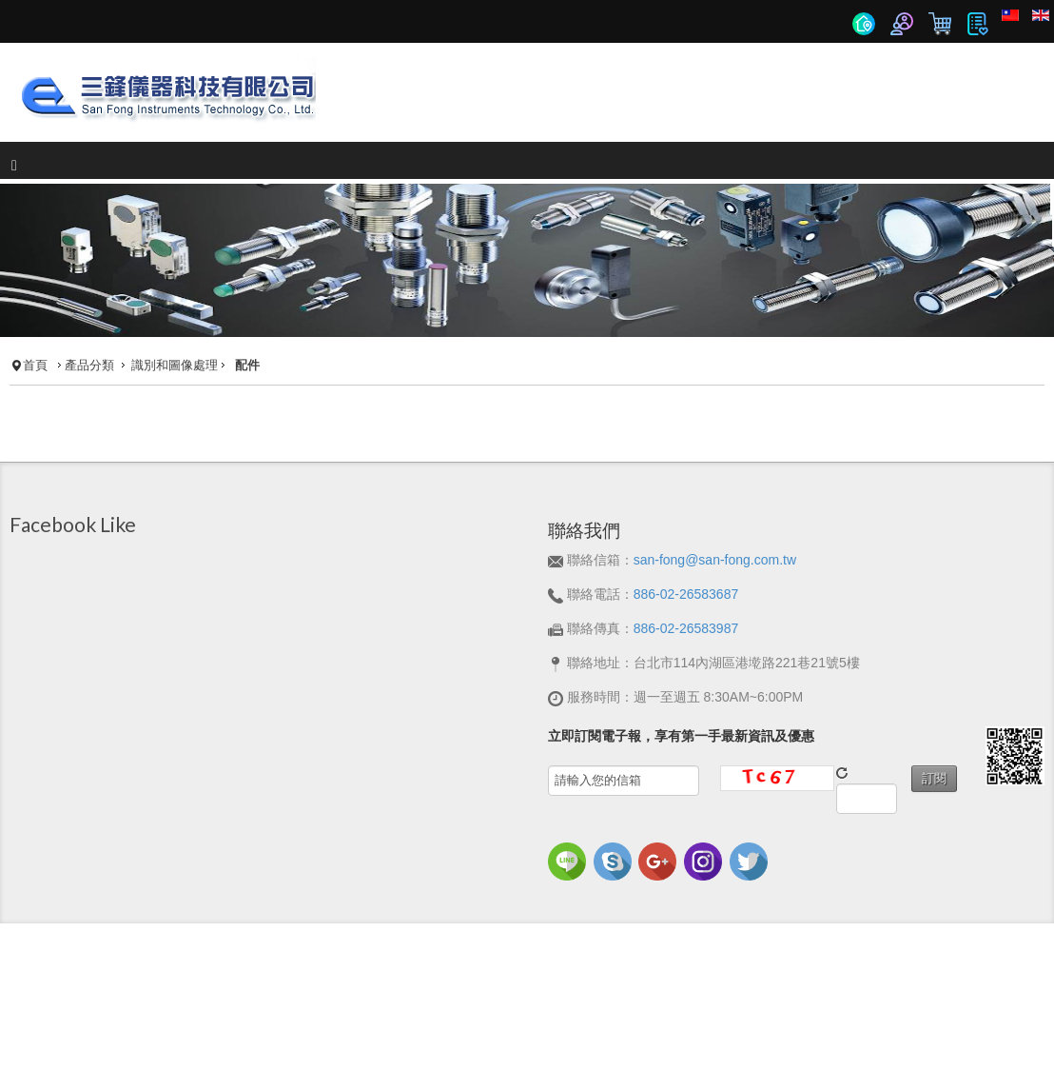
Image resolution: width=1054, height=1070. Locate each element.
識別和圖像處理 (174, 365)
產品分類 (89, 365)
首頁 (35, 365)
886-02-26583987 (686, 628)
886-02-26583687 (686, 594)
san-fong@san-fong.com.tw (715, 559)
